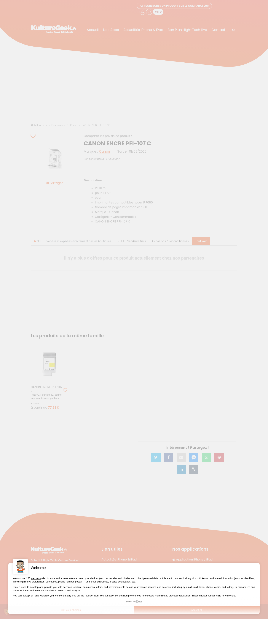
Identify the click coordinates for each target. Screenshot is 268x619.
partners (36, 578)
